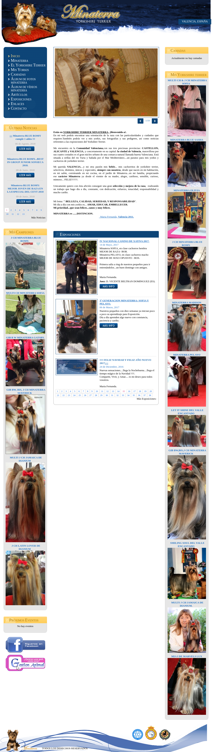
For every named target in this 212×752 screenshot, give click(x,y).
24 (74, 395)
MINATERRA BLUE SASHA (186, 139)
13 (23, 214)
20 (151, 391)
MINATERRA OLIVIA (187, 190)
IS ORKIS (20, 69)
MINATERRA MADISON (186, 302)
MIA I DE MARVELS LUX (186, 656)
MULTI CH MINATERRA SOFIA (25, 292)
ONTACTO (19, 108)
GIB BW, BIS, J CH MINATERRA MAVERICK (25, 391)
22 (63, 395)
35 (134, 395)
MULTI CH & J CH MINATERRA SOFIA (187, 82)
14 (118, 391)
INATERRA (19, 60)
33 (123, 395)
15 (124, 391)
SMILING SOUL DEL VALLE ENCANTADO (187, 544)
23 (69, 395)
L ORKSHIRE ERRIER (28, 65)
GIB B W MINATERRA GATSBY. (25, 337)
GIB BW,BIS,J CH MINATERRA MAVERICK (187, 452)
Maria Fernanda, (116, 216)
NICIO (15, 56)
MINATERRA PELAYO (186, 354)
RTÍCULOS (19, 94)
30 (107, 395)
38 (150, 395)
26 (85, 395)
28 (96, 395)
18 (140, 391)
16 (129, 391)
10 (7, 214)
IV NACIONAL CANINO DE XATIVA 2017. (124, 241)
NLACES (17, 103)
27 (90, 395)
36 (139, 395)
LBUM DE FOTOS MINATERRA (23, 80)
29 (101, 395)
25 (80, 395)
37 (144, 395)
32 (117, 395)
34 (128, 395)
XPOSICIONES (21, 99)
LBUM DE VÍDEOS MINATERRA (24, 88)
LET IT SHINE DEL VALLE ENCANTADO (187, 412)
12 (18, 214)
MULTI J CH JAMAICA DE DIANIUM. (187, 604)
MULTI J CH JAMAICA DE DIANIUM (26, 459)
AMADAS (18, 74)
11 (13, 214)
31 (112, 395)
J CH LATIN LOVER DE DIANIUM (26, 547)
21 (58, 395)
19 (145, 391)
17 (134, 391)
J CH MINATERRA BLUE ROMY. (26, 239)
